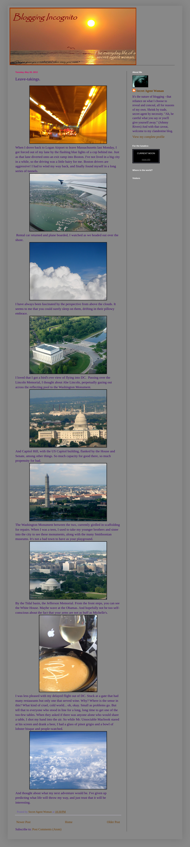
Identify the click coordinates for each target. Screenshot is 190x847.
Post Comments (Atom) (46, 829)
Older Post (113, 822)
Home (69, 822)
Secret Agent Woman (150, 90)
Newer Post (23, 822)
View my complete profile (148, 136)
